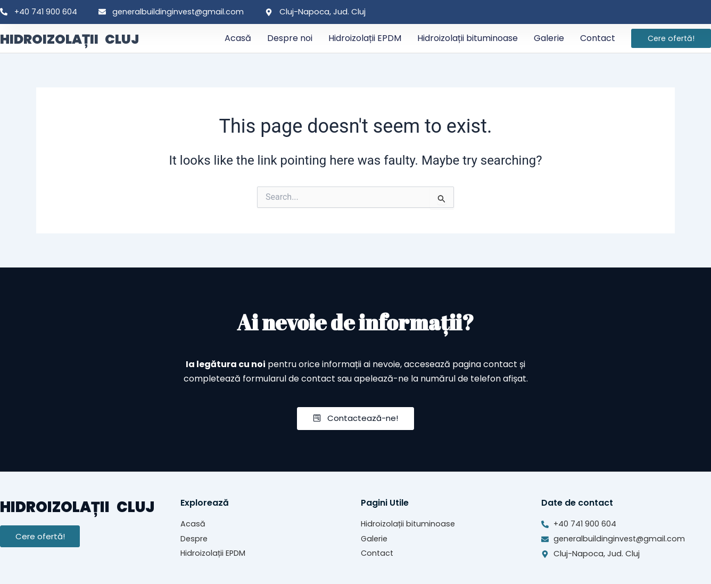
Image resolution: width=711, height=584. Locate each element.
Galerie (549, 38)
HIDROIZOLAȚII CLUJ (84, 38)
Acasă (238, 38)
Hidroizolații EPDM (364, 38)
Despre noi (289, 38)
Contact (597, 38)
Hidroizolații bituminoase (467, 38)
